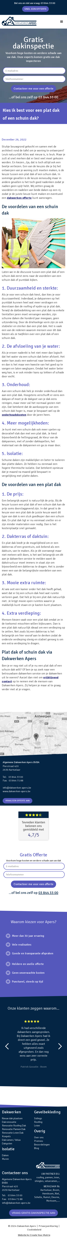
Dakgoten (7, 1143)
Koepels (6, 1136)
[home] (18, 21)
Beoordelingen (42, 1144)
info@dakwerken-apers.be (17, 787)
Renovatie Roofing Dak (14, 1125)
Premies (38, 1141)
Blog (36, 1148)
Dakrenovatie (9, 1122)
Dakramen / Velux (11, 1139)
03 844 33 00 (48, 3)
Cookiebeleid (34, 1229)
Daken (5, 1155)
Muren (5, 1158)
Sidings (38, 1118)
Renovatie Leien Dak (13, 1132)
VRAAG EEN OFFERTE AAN (17, 800)
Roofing (38, 1122)
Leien (37, 1125)
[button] (61, 21)
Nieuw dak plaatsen (12, 1118)
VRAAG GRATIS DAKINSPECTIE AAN (33, 1212)
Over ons (39, 1137)
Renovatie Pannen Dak (14, 1129)
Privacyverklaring (48, 1226)
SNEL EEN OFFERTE (35, 8)
